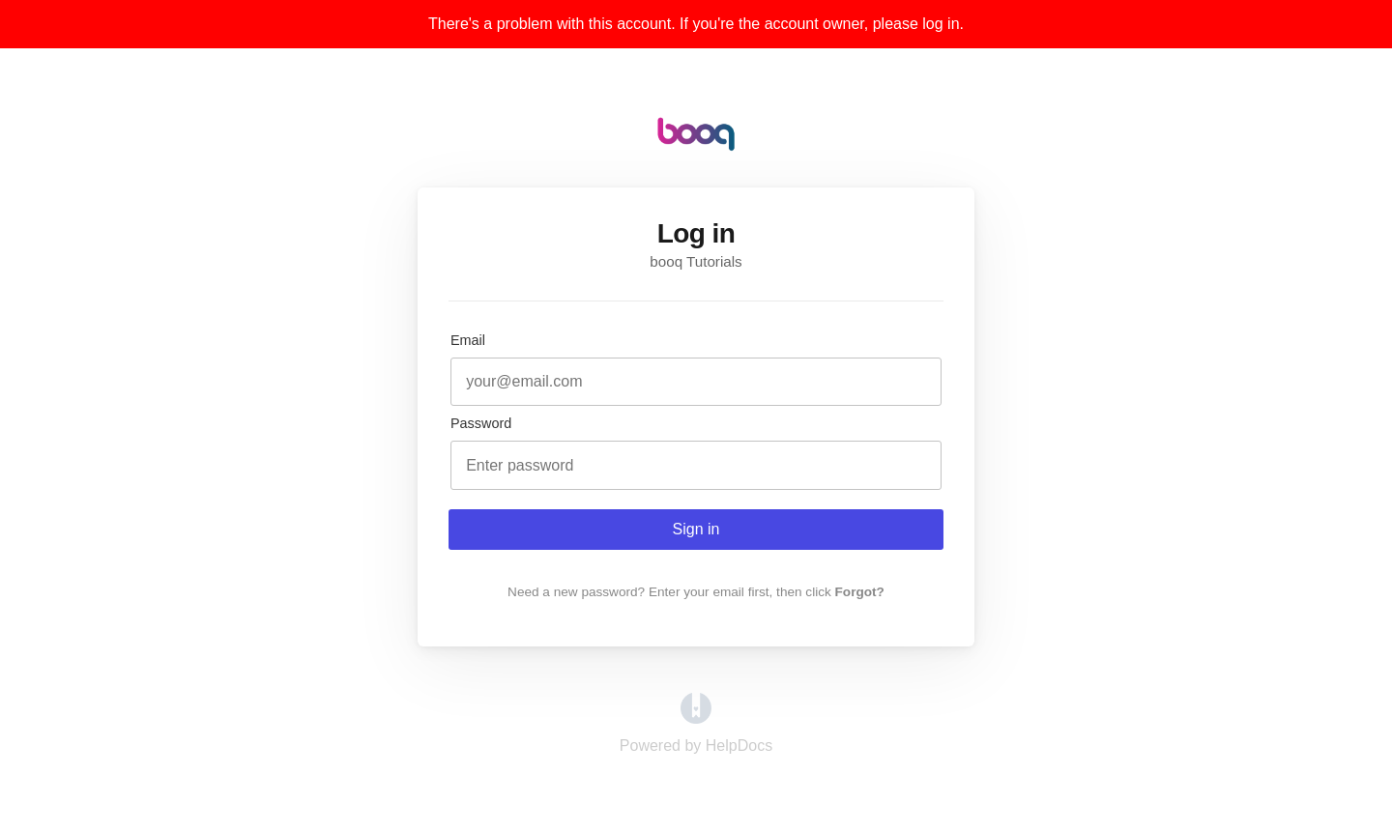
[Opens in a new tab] (696, 718)
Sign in (696, 529)
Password (480, 423)
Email (467, 340)
